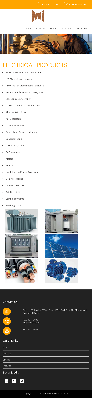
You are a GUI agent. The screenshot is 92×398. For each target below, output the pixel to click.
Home (28, 28)
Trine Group (63, 393)
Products (66, 28)
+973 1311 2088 (50, 4)
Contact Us (81, 28)
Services (54, 28)
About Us (40, 28)
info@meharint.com (76, 4)
